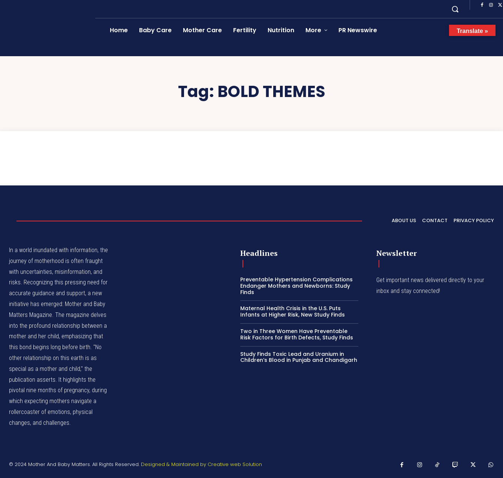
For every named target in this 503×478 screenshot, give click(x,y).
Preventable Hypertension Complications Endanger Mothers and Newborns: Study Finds (296, 286)
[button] (455, 9)
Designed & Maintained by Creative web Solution (201, 464)
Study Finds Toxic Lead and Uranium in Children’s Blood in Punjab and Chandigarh (298, 357)
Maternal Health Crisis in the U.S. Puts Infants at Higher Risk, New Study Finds (292, 311)
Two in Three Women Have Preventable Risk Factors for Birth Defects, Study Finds (296, 334)
